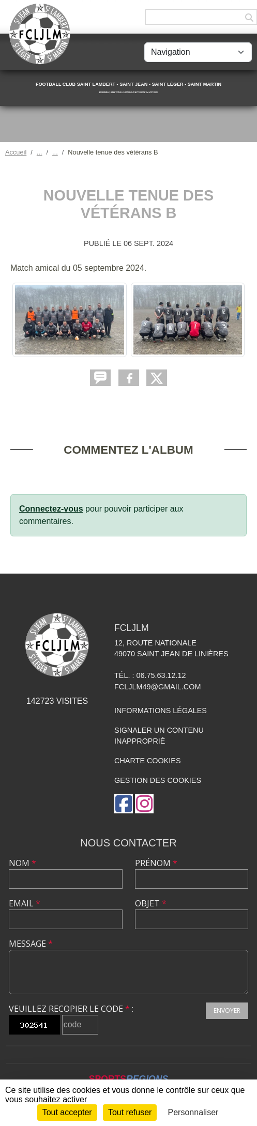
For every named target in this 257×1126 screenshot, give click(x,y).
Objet (151, 903)
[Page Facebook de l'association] (123, 803)
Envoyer (227, 1010)
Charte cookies (147, 761)
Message (31, 943)
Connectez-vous (51, 508)
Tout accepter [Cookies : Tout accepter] (67, 1112)
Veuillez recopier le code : (71, 1008)
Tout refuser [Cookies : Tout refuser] (130, 1112)
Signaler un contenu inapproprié (159, 736)
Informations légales (160, 710)
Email (24, 903)
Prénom (156, 863)
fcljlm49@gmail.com (157, 687)
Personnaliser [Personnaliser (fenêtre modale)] (193, 1112)
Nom (22, 863)
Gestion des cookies (157, 780)
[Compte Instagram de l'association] (144, 803)
